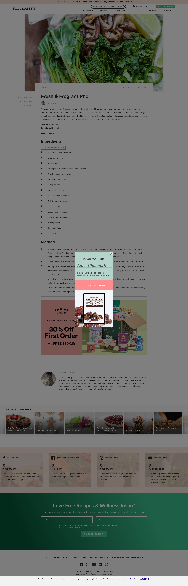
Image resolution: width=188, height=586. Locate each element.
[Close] (111, 253)
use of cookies (131, 579)
